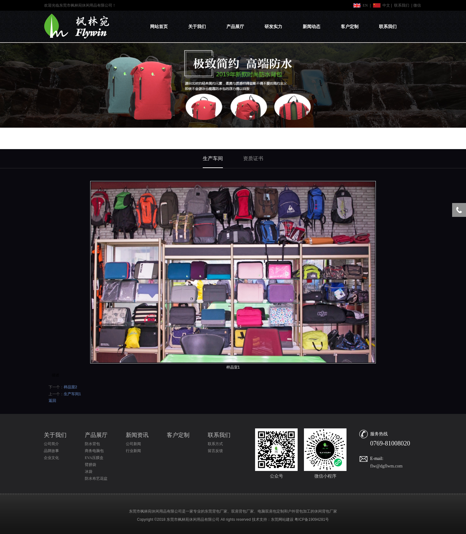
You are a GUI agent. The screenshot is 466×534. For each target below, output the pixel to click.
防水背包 (92, 444)
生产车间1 (72, 394)
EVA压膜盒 (94, 458)
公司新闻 (133, 444)
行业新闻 (133, 451)
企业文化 (51, 458)
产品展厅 (235, 26)
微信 (417, 5)
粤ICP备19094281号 (311, 519)
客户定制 (349, 26)
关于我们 (197, 26)
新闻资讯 (137, 435)
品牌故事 (51, 451)
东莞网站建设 (282, 519)
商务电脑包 (94, 451)
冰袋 (88, 471)
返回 (52, 400)
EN (365, 5)
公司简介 (51, 444)
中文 (386, 5)
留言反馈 (215, 451)
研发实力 (273, 26)
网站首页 (159, 26)
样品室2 (70, 387)
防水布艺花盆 (96, 478)
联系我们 (401, 5)
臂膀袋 (90, 464)
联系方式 (215, 444)
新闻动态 (311, 26)
